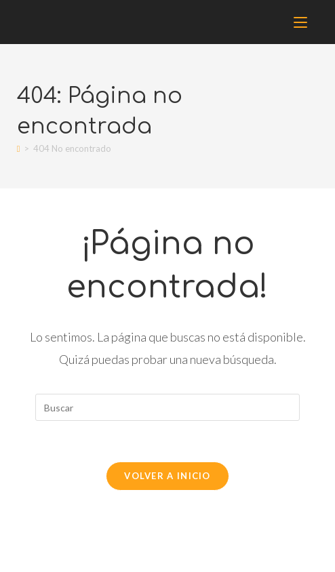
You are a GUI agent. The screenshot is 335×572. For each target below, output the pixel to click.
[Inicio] (18, 148)
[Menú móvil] (302, 22)
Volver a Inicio (167, 475)
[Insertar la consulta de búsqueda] (167, 407)
